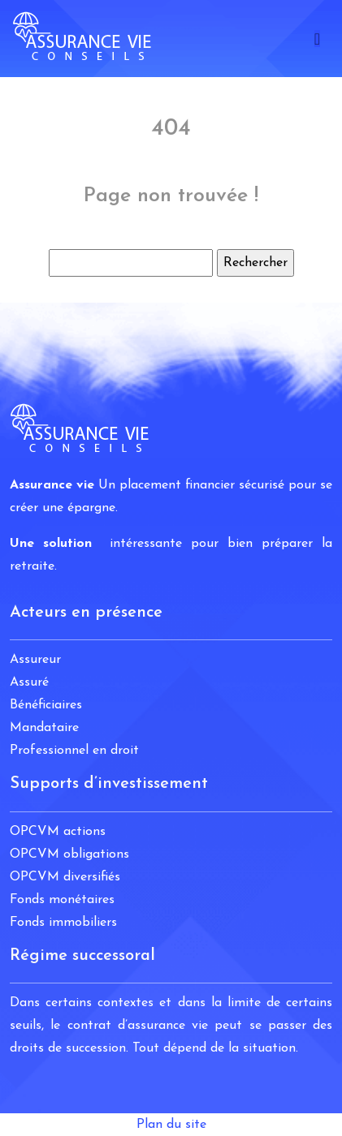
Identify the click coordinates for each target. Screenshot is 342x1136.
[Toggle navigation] (317, 38)
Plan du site (171, 1124)
